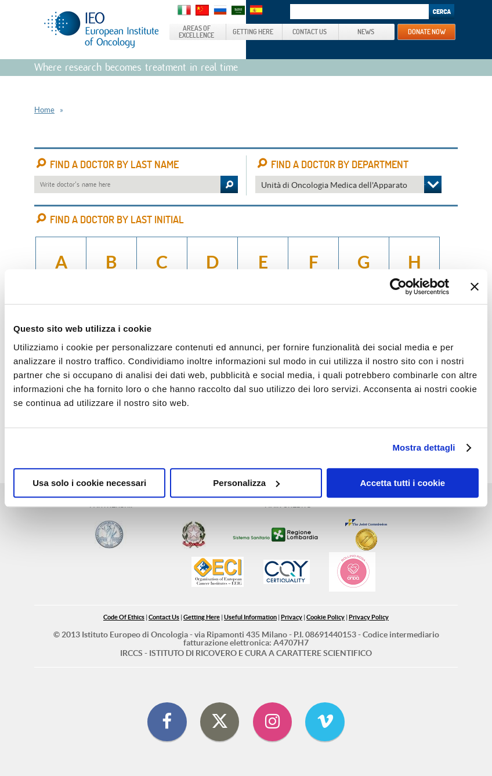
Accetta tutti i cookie (402, 483)
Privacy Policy (369, 617)
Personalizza (246, 483)
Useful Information (250, 617)
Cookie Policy (325, 617)
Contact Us (164, 617)
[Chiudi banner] (475, 286)
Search (441, 11)
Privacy (291, 617)
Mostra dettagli (423, 447)
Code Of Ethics (123, 617)
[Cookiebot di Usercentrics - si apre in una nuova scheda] (398, 286)
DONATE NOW (427, 31)
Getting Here (201, 617)
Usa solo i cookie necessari (89, 483)
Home (44, 110)
